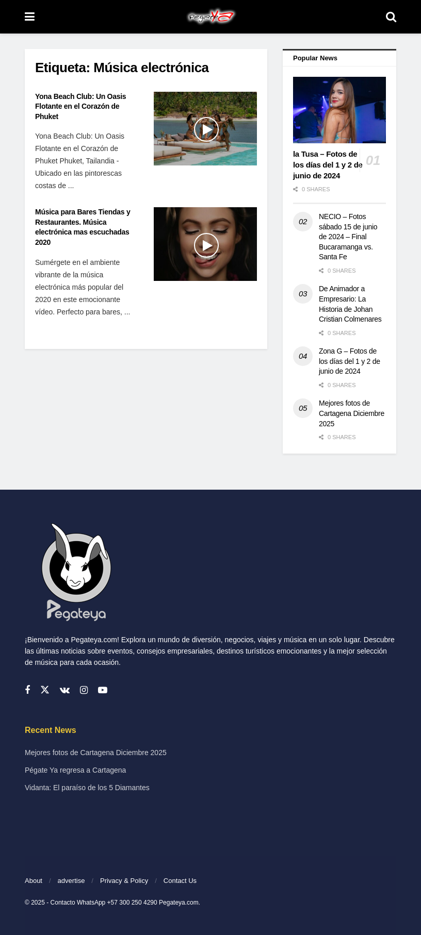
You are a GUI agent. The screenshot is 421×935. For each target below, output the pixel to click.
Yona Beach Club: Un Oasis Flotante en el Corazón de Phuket (80, 106)
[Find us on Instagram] (84, 690)
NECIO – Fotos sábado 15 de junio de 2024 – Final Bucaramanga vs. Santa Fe (348, 236)
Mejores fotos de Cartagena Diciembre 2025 (351, 413)
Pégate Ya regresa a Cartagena (75, 770)
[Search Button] (391, 17)
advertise (71, 880)
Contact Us (180, 880)
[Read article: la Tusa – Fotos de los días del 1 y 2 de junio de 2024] (339, 110)
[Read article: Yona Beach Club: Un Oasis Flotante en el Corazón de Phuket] (205, 128)
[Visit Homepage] (210, 17)
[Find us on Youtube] (102, 690)
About (33, 880)
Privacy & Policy (124, 880)
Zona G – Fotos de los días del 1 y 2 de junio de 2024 (349, 361)
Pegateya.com (179, 902)
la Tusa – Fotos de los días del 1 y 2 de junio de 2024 (328, 164)
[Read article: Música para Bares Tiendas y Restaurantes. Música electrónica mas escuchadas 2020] (205, 244)
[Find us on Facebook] (27, 690)
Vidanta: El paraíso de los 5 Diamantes (87, 787)
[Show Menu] (30, 17)
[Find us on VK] (65, 690)
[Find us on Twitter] (45, 690)
